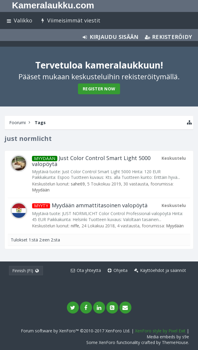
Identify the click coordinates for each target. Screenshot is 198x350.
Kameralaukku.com (53, 5)
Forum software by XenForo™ (75, 331)
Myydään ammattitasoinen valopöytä (90, 205)
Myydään (41, 190)
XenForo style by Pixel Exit (160, 331)
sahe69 (78, 184)
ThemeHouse (175, 342)
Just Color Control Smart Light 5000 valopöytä (91, 161)
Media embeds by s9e (168, 337)
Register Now (99, 89)
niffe (75, 226)
